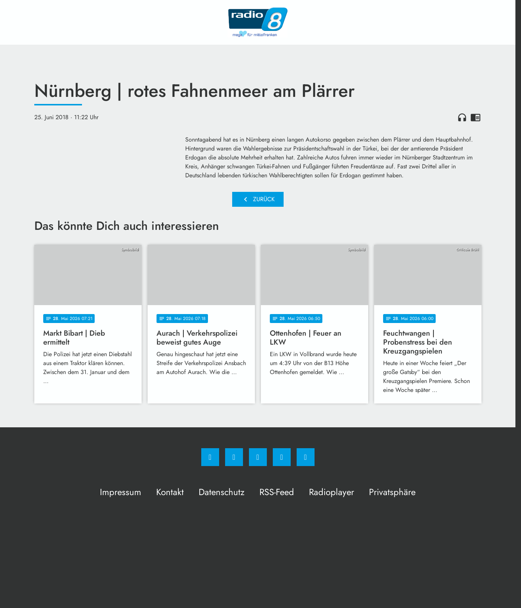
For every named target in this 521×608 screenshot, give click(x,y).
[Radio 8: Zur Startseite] (258, 22)
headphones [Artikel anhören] (462, 117)
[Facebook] (210, 457)
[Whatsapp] (258, 457)
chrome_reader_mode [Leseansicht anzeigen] (475, 117)
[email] (306, 457)
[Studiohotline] (282, 457)
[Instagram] (234, 457)
